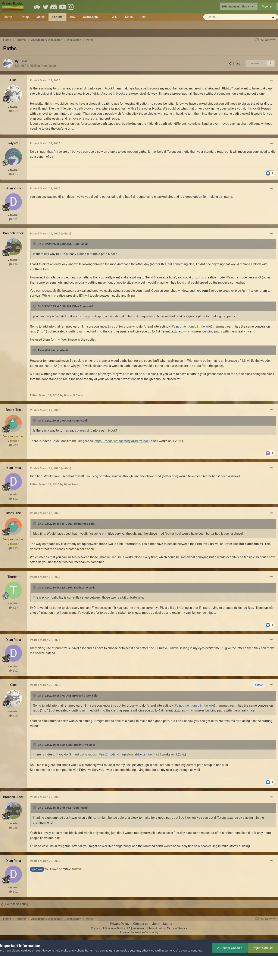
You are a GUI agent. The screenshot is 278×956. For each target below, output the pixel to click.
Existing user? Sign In (237, 6)
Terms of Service (177, 928)
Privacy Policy (119, 924)
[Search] (225, 17)
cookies (26, 950)
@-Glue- (37, 869)
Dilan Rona (13, 188)
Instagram (71, 6)
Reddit (37, 6)
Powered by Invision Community (139, 932)
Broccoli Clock (13, 233)
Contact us (140, 924)
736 (13, 264)
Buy (72, 17)
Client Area (90, 17)
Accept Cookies (229, 948)
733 (13, 445)
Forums (57, 18)
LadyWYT (13, 143)
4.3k (13, 607)
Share (234, 63)
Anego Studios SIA (119, 928)
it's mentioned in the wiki (191, 326)
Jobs (155, 924)
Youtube (62, 6)
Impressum (139, 928)
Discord (54, 6)
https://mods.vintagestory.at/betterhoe (121, 441)
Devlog (24, 17)
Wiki (114, 17)
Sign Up (267, 6)
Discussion (48, 66)
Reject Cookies (263, 948)
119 (13, 111)
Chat (143, 17)
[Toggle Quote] (35, 244)
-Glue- (23, 61)
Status (167, 924)
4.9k (13, 174)
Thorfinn (13, 577)
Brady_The (13, 410)
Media (40, 17)
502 (13, 219)
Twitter (45, 6)
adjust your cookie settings (122, 950)
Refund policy (157, 928)
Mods (129, 17)
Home (8, 17)
